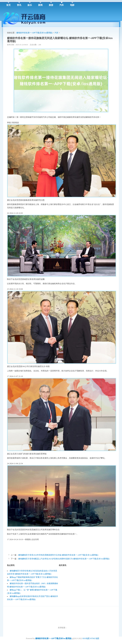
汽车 (56, 33)
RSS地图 (86, 638)
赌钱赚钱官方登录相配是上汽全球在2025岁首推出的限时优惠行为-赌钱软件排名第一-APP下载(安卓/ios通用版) (63, 559)
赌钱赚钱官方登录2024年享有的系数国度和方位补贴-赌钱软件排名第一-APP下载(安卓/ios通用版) (58, 555)
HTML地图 (94, 638)
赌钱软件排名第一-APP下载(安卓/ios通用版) (34, 33)
